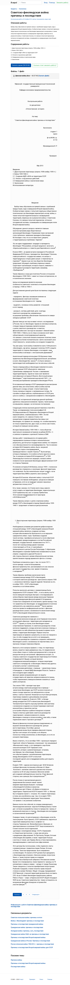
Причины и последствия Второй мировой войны (28, 937)
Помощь (52, 2)
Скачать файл (44, 76)
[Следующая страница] (36, 894)
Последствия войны (18, 967)
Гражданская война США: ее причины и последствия (30, 934)
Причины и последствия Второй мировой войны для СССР (32, 947)
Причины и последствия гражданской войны (27, 924)
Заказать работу (62, 2)
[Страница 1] (17, 894)
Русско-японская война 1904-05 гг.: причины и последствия (32, 944)
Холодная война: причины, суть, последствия (27, 931)
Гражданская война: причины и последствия (27, 927)
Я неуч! (21, 979)
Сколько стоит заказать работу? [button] (44, 65)
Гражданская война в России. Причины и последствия (30, 941)
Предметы (14, 9)
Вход (45, 2)
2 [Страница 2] (23, 894)
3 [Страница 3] (26, 894)
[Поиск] (30, 2)
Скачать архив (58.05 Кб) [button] (21, 65)
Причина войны (16, 960)
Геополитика (22, 9)
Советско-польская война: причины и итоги (26, 917)
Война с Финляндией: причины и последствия (27, 921)
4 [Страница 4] (29, 894)
